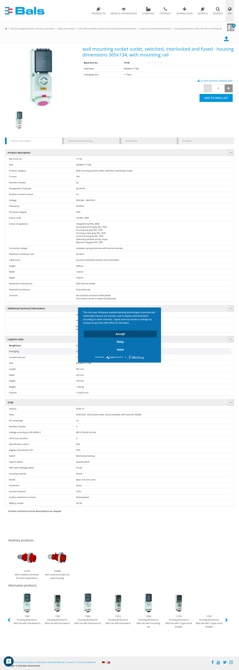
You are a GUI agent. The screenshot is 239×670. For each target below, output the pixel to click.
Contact (165, 13)
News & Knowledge (123, 13)
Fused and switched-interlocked (155, 28)
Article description (21, 140)
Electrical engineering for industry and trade (32, 28)
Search (218, 13)
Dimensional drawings (80, 140)
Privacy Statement (87, 662)
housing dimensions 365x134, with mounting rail (198, 28)
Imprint (71, 662)
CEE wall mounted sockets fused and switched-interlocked (107, 28)
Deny (120, 341)
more (120, 349)
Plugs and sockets (66, 28)
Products (98, 13)
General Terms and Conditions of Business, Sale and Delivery (35, 662)
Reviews (187, 140)
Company (148, 13)
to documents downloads (215, 81)
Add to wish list (216, 98)
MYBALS (203, 13)
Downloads (184, 13)
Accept (120, 334)
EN (230, 13)
